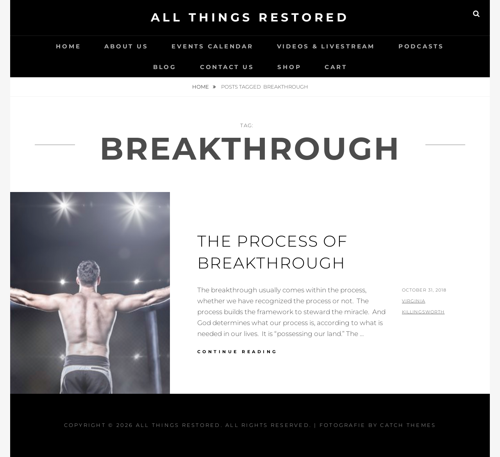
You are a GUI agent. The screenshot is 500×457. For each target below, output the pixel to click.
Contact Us (227, 67)
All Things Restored (250, 17)
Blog (165, 67)
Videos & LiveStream (326, 46)
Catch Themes (408, 425)
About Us (126, 46)
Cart (336, 67)
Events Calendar (212, 46)
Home (68, 46)
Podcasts (421, 46)
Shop (289, 67)
